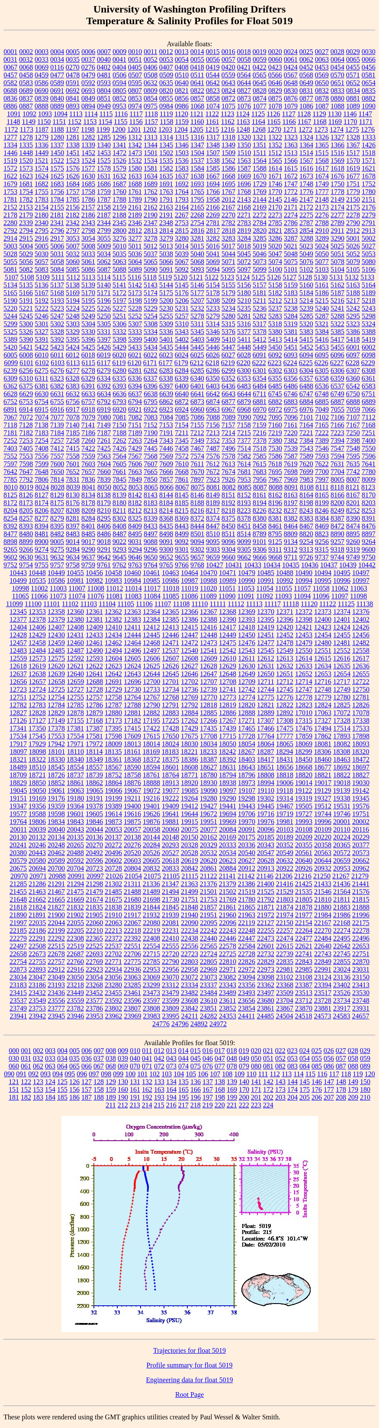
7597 (10, 464)
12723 (18, 689)
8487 (119, 533)
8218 (228, 510)
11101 (51, 603)
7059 (353, 409)
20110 (341, 829)
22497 (18, 946)
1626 (73, 176)
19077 (171, 790)
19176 (56, 798)
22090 (189, 922)
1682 (41, 184)
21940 (189, 915)
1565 (275, 160)
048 (232, 1058)
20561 (303, 852)
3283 (228, 238)
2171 (291, 207)
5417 (337, 339)
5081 (10, 269)
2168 (244, 207)
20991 (76, 876)
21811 (341, 899)
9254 (306, 541)
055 (317, 1058)
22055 (75, 922)
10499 (18, 580)
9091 (166, 541)
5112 (73, 277)
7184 (57, 432)
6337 (150, 378)
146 (317, 1081)
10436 (309, 565)
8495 (135, 533)
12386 (189, 619)
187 (86, 1097)
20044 (94, 829)
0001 (10, 51)
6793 (119, 401)
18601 (170, 767)
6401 (197, 386)
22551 (132, 946)
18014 (151, 743)
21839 (132, 907)
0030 (369, 51)
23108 (303, 977)
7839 (104, 479)
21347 (170, 883)
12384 (151, 619)
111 (263, 1074)
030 (14, 1058)
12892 (284, 712)
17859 (303, 736)
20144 (151, 837)
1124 (242, 114)
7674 (228, 471)
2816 (197, 230)
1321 (260, 137)
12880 (113, 712)
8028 (57, 487)
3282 (213, 238)
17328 (341, 720)
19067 (132, 790)
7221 (306, 432)
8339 (150, 518)
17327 (322, 720)
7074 (41, 417)
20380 (18, 852)
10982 (94, 580)
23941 (18, 1016)
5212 (275, 300)
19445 (265, 806)
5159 (291, 285)
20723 (94, 868)
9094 (197, 541)
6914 (26, 409)
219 (207, 1105)
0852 (119, 98)
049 (244, 1058)
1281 (73, 137)
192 (147, 1097)
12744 (265, 689)
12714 (303, 681)
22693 (94, 953)
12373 (322, 611)
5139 (88, 285)
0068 (26, 67)
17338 (360, 720)
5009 (104, 246)
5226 (104, 308)
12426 (360, 627)
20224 (341, 837)
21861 (227, 907)
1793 (182, 199)
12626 (170, 666)
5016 (213, 246)
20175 (246, 837)
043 (171, 1058)
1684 (73, 184)
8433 (150, 526)
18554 (75, 767)
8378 (244, 518)
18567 (113, 767)
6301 (260, 370)
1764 (182, 191)
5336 (166, 331)
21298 (94, 883)
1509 (228, 152)
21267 (341, 876)
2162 (150, 207)
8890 (337, 533)
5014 (182, 246)
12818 (208, 705)
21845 (170, 907)
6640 (182, 394)
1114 (91, 114)
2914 (10, 238)
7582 (244, 456)
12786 (94, 705)
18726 (56, 775)
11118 (291, 603)
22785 (151, 961)
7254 (41, 440)
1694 (213, 184)
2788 (322, 222)
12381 (94, 619)
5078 (337, 261)
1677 (353, 176)
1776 (306, 191)
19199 (113, 798)
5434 (150, 347)
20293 (170, 845)
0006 (88, 51)
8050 (104, 487)
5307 (135, 324)
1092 (29, 114)
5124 (243, 277)
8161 (260, 495)
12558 (360, 650)
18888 (151, 782)
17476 (303, 728)
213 (135, 1105)
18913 (170, 782)
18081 (322, 743)
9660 (228, 557)
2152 (10, 207)
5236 (260, 308)
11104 (107, 603)
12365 (170, 611)
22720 (170, 953)
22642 (341, 946)
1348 (213, 145)
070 (135, 1066)
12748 (322, 689)
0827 (244, 90)
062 (38, 1066)
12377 (18, 619)
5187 (337, 292)
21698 (151, 899)
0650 (322, 82)
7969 (291, 479)
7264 (150, 440)
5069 (213, 261)
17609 (132, 736)
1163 (243, 121)
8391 (369, 518)
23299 (151, 985)
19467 (284, 806)
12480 (322, 642)
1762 (150, 191)
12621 (75, 666)
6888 (353, 401)
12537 (170, 650)
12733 (151, 689)
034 (62, 1058)
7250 (353, 432)
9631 (41, 557)
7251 (369, 432)
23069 (151, 977)
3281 (197, 238)
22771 (113, 961)
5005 (41, 246)
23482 (189, 992)
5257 (182, 316)
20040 (56, 829)
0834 (353, 90)
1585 (213, 168)
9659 (213, 557)
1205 (196, 129)
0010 (135, 51)
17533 (360, 728)
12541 (208, 650)
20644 (322, 860)
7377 (244, 440)
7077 (57, 417)
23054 (94, 977)
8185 (182, 502)
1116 (121, 114)
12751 (18, 697)
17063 (322, 712)
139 (232, 1081)
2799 (104, 230)
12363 (132, 611)
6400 (182, 386)
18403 (246, 759)
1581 (150, 168)
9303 (213, 549)
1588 (260, 168)
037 (98, 1058)
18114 (94, 751)
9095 (213, 541)
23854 (246, 1008)
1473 (135, 152)
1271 (290, 129)
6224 (290, 362)
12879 (94, 712)
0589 (57, 82)
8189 (213, 502)
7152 (150, 425)
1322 (275, 137)
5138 (73, 285)
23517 (322, 992)
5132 (352, 277)
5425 (88, 347)
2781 (213, 222)
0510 (182, 75)
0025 (306, 51)
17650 (170, 736)
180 (365, 1089)
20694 (37, 868)
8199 (322, 502)
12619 (37, 666)
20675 (18, 868)
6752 (10, 401)
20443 (37, 852)
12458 (37, 642)
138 (220, 1081)
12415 (189, 627)
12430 (56, 635)
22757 (56, 961)
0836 (10, 98)
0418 (197, 67)
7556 (41, 456)
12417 (227, 627)
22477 (303, 938)
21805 (303, 899)
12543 (246, 650)
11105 (125, 603)
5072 (244, 261)
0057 (228, 59)
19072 (152, 790)
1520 (26, 160)
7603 (88, 464)
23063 (132, 977)
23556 (56, 1000)
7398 (353, 440)
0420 (228, 67)
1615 (291, 168)
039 (123, 1058)
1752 (369, 184)
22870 (360, 961)
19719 (284, 813)
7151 (135, 425)
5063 (119, 261)
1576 (73, 168)
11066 (39, 596)
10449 (56, 572)
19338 (341, 798)
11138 (365, 603)
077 (220, 1066)
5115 (119, 277)
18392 (227, 759)
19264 (189, 798)
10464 (189, 572)
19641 (170, 813)
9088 (150, 541)
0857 (197, 98)
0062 (306, 59)
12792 (189, 705)
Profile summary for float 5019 (189, 1365)
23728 (322, 1000)
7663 (135, 471)
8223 (244, 510)
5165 (10, 292)
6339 (182, 378)
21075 (152, 876)
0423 (275, 67)
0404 (119, 67)
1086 (306, 106)
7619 (291, 464)
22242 (208, 930)
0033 (41, 59)
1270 (274, 129)
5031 (57, 254)
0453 (322, 67)
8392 (10, 526)
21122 (208, 876)
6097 (353, 355)
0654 (369, 82)
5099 (260, 269)
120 (370, 1074)
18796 (246, 775)
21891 (37, 915)
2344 (104, 222)
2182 (73, 215)
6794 (135, 401)
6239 (10, 370)
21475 (75, 891)
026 (329, 1050)
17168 (94, 720)
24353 (227, 1016)
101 (142, 1074)
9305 (244, 549)
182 (26, 1097)
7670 (197, 471)
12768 (170, 697)
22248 (246, 930)
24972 (218, 1023)
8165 (322, 495)
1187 (41, 129)
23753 (37, 1008)
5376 (228, 331)
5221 (26, 308)
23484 (208, 992)
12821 (265, 705)
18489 (18, 767)
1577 (88, 168)
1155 (120, 121)
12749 (341, 689)
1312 (135, 137)
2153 (26, 207)
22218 (132, 930)
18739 (94, 775)
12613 (284, 658)
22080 (151, 922)
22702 (113, 953)
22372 (113, 938)
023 (292, 1050)
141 (256, 1081)
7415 (73, 448)
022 (280, 1050)
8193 (244, 502)
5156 (244, 285)
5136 (41, 285)
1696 (244, 184)
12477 (265, 642)
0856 (182, 98)
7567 (135, 456)
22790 (170, 961)
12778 (303, 697)
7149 (104, 425)
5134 (10, 285)
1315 (182, 137)
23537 (18, 1000)
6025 (197, 355)
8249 (337, 510)
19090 (209, 790)
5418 (353, 339)
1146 (350, 114)
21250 (322, 876)
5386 (353, 331)
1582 (166, 168)
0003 (41, 51)
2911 (337, 230)
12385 (170, 619)
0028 (337, 51)
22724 (208, 953)
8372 (197, 518)
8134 (88, 495)
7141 (88, 425)
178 (341, 1089)
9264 (369, 541)
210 (365, 1097)
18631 (227, 767)
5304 (88, 324)
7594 (337, 456)
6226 (321, 362)
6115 (88, 362)
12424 (341, 627)
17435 (208, 728)
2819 (244, 230)
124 (50, 1081)
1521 (41, 160)
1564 (260, 160)
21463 (37, 891)
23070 (170, 977)
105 (191, 1074)
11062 (339, 588)
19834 (56, 821)
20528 (189, 852)
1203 (165, 129)
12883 (170, 712)
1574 (41, 168)
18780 (208, 775)
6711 (259, 394)
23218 (75, 985)
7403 (10, 448)
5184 (306, 292)
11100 (33, 603)
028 (353, 1050)
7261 (104, 440)
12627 (189, 666)
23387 (303, 985)
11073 (57, 596)
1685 (88, 184)
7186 (88, 432)
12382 (113, 619)
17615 (151, 736)
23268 (94, 985)
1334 (10, 145)
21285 (18, 883)
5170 (88, 292)
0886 (10, 106)
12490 (94, 650)
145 (304, 1081)
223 (256, 1105)
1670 (260, 176)
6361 (369, 378)
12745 (284, 689)
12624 (132, 666)
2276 (322, 215)
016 (207, 1050)
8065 (151, 487)
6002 (369, 347)
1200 (118, 129)
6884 (306, 401)
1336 (41, 145)
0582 (10, 82)
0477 (57, 75)
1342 (135, 145)
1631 (104, 176)
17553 (56, 736)
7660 (104, 471)
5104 (337, 269)
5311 (197, 324)
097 (94, 1074)
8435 (166, 526)
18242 (227, 751)
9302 (197, 549)
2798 (88, 230)
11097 (339, 596)
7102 (322, 417)
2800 (119, 230)
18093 (360, 743)
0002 (26, 51)
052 (280, 1058)
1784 (57, 199)
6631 (57, 394)
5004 (26, 246)
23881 (322, 1008)
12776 (284, 697)
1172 (11, 129)
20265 (75, 845)
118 (346, 1074)
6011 (57, 355)
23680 (265, 1000)
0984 (166, 106)
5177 (197, 292)
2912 (353, 230)
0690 (41, 90)
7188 (119, 432)
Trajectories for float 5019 (189, 1350)
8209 (88, 510)
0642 (213, 82)
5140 (104, 285)
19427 (208, 806)
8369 (182, 518)
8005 (337, 479)
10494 (322, 572)
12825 (341, 705)
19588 (37, 813)
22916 (75, 969)
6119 (118, 362)
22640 (322, 946)
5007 (73, 246)
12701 (170, 681)
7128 (26, 425)
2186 (88, 215)
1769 (260, 191)
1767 (228, 191)
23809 (170, 1008)
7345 (182, 440)
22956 (170, 969)
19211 (132, 798)
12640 (75, 673)
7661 (119, 471)
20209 (303, 837)
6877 (228, 401)
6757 (88, 401)
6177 (166, 362)
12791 (170, 705)
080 (256, 1066)
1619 (353, 168)
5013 (166, 246)
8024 (42, 487)
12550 (303, 650)
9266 (26, 549)
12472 (189, 642)
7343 (166, 440)
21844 (151, 907)
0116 (57, 67)
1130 (334, 114)
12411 (132, 627)
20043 (75, 829)
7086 (197, 417)
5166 (26, 292)
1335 (26, 145)
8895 (353, 533)
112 (274, 1074)
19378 (94, 806)
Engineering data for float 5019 (189, 1379)
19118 (284, 790)
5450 (275, 347)
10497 (360, 572)
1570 (353, 160)
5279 (213, 316)
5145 (182, 285)
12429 (37, 635)
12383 (132, 619)
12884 (189, 712)
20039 (37, 829)
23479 (170, 992)
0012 (166, 51)
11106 (144, 603)
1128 (304, 114)
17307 (265, 720)
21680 (132, 899)
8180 (119, 502)
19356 (37, 806)
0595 (135, 82)
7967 (275, 479)
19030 (360, 782)
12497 (151, 650)
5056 (26, 261)
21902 (75, 915)
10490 (303, 572)
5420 (10, 347)
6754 (41, 401)
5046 (260, 254)
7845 (119, 479)
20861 (208, 868)
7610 (182, 464)
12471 (170, 642)
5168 (57, 292)
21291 (56, 883)
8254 (10, 518)
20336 (246, 845)
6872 (182, 401)
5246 (41, 316)
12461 (94, 642)
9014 (73, 541)
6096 (337, 355)
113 (287, 1074)
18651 (265, 767)
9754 (26, 565)
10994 (303, 580)
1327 (337, 137)
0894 (88, 106)
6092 (275, 355)
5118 (150, 277)
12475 (227, 642)
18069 (303, 743)
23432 (37, 992)
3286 (275, 238)
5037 (150, 254)
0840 (57, 98)
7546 (322, 448)
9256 (322, 541)
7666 (166, 471)
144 (292, 1081)
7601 (73, 464)
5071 (228, 261)
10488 (284, 572)
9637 (88, 557)
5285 (306, 316)
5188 (353, 292)
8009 (369, 479)
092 (33, 1074)
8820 (306, 533)
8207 (57, 510)
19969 (227, 821)
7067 (10, 417)
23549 (37, 1000)
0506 (119, 75)
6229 (368, 362)
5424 (73, 347)
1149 (28, 121)
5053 (369, 254)
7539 (291, 448)
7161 (291, 425)
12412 (151, 627)
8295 (104, 518)
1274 (337, 129)
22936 (132, 969)
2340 (41, 222)
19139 (341, 790)
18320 (360, 751)
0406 (150, 67)
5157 (260, 285)
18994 (265, 782)
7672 (213, 471)
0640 (182, 82)
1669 (244, 176)
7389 (322, 440)
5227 (119, 308)
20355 (303, 845)
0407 (166, 67)
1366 (337, 145)
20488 (75, 852)
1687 (119, 184)
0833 (337, 90)
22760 (75, 961)
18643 (246, 767)
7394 (337, 440)
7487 (213, 448)
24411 (246, 1016)
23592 (113, 1000)
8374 (213, 518)
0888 (41, 106)
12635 (341, 666)
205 (304, 1097)
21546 (322, 891)
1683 (57, 184)
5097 (244, 269)
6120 (134, 362)
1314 (166, 137)
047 (220, 1058)
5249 (88, 316)
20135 (75, 837)
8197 (291, 502)
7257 (57, 440)
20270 (94, 845)
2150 (353, 199)
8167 (353, 495)
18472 (360, 759)
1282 (88, 137)
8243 (306, 510)
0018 (244, 51)
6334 (104, 378)
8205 (26, 510)
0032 (26, 59)
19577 (18, 813)
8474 (353, 526)
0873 (244, 98)
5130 (321, 277)
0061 (291, 59)
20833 (170, 868)
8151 (228, 495)
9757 (57, 565)
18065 (284, 743)
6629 (26, 394)
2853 (291, 230)
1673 (306, 176)
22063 (113, 922)
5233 (213, 308)
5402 (182, 339)
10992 (284, 580)
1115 (106, 114)
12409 (94, 627)
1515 (322, 152)
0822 (197, 90)
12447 (189, 635)
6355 (275, 378)
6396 (150, 386)
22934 (113, 969)
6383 (73, 386)
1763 (166, 191)
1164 (258, 121)
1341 (119, 145)
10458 (113, 572)
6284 (182, 370)
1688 (135, 184)
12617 (360, 658)
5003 (10, 246)
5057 (41, 261)
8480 (26, 533)
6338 (166, 378)
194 (171, 1097)
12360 (75, 611)
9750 (369, 557)
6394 (135, 386)
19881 (170, 821)
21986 (341, 915)
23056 (113, 977)
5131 (336, 277)
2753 (182, 222)
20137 (113, 837)
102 (154, 1074)
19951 (208, 821)
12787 (113, 705)
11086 (189, 596)
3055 (104, 238)
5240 (322, 308)
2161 (135, 207)
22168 (341, 922)
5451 (291, 347)
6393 (119, 386)
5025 (337, 246)
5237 (275, 308)
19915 (189, 821)
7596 (369, 456)
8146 (197, 495)
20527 (170, 852)
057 (341, 1058)
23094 (246, 977)
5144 (166, 285)
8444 (197, 526)
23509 (284, 992)
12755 (75, 697)
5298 (369, 316)
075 (195, 1066)
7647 (26, 471)
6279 (104, 370)
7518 (260, 448)
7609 (166, 464)
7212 (197, 432)
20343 (265, 845)
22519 (75, 946)
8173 (26, 502)
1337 (57, 145)
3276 (119, 238)
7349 (197, 440)
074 (183, 1066)
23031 (360, 969)
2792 (10, 230)
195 (183, 1097)
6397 (166, 386)
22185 (18, 930)
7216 (260, 432)
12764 (132, 697)
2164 (182, 207)
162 (147, 1089)
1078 (275, 106)
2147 (306, 199)
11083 (133, 596)
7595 (353, 456)
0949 (104, 106)
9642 (104, 557)
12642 (113, 673)
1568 (322, 160)
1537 (197, 160)
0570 (337, 75)
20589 (56, 860)
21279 (360, 876)
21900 (56, 915)
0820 (166, 90)
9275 (57, 549)
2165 (197, 207)
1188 (57, 129)
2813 (150, 230)
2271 (244, 215)
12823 (303, 705)
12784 (56, 705)
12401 (341, 619)
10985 (151, 580)
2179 (26, 215)
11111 (218, 603)
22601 (265, 946)
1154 (105, 121)
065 (74, 1066)
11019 (189, 588)
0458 (26, 75)
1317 (213, 137)
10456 (94, 572)
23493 (246, 992)
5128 (305, 277)
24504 (284, 1016)
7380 (275, 440)
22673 (37, 953)
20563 (322, 852)
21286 (37, 883)
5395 (73, 339)
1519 (10, 160)
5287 (322, 316)
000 (14, 1050)
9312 (291, 549)
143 (280, 1081)
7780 (369, 471)
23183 (18, 985)
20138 (132, 837)
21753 (208, 899)
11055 (283, 588)
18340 (75, 759)
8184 (166, 502)
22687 (75, 953)
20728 (113, 868)
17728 (246, 736)
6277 (73, 370)
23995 (171, 1016)
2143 (244, 199)
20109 (322, 829)
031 (26, 1058)
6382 (57, 386)
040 (135, 1058)
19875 (132, 821)
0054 (182, 59)
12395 (265, 619)
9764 (150, 565)
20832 (151, 868)
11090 (226, 596)
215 (159, 1105)
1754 (26, 191)
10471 (227, 572)
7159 (260, 425)
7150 (119, 425)
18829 (18, 782)
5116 (134, 277)
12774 (246, 697)
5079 (353, 261)
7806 (41, 479)
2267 (182, 215)
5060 (73, 261)
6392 (104, 386)
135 (183, 1081)
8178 (88, 502)
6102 (42, 362)
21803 (284, 899)
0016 (228, 51)
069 (123, 1066)
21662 (37, 899)
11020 (208, 588)
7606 (135, 464)
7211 (181, 432)
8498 (166, 533)
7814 (57, 479)
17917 (18, 743)
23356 (246, 985)
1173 (26, 129)
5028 (10, 254)
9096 (228, 541)
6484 (260, 386)
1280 (57, 137)
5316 (244, 324)
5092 (182, 269)
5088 (119, 269)
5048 (291, 254)
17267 (227, 720)
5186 (322, 292)
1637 (182, 176)
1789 (135, 199)
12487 (75, 650)
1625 (57, 176)
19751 (360, 813)
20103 (284, 829)
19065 (94, 790)
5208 (213, 300)
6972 (275, 409)
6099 (11, 362)
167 (207, 1089)
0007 (104, 51)
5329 (73, 331)
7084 (166, 417)
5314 (213, 324)
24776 (161, 1023)
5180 (244, 292)
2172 (306, 207)
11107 (162, 603)
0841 (73, 98)
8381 (275, 518)
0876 (291, 98)
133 (159, 1081)
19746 (341, 813)
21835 (94, 907)
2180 (41, 215)
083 (292, 1066)
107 (215, 1074)
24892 (199, 1023)
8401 (88, 526)
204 (292, 1097)
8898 (10, 541)
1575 (57, 168)
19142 (360, 790)
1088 (337, 106)
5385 (337, 331)
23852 (227, 1008)
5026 (353, 246)
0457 (10, 75)
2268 (197, 215)
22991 (322, 969)
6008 (26, 355)
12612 (265, 658)
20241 (18, 845)
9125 (275, 541)
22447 (246, 938)
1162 (227, 121)
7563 (104, 456)
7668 (182, 471)
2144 (260, 199)
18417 (265, 759)
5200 (166, 300)
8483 (73, 533)
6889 (369, 401)
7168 (369, 425)
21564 (341, 891)
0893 (73, 106)
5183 (291, 292)
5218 (369, 300)
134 (171, 1081)
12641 (94, 673)
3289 (322, 238)
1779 (353, 191)
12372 (303, 611)
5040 (197, 254)
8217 (213, 510)
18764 (170, 775)
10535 (37, 580)
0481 (104, 75)
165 (183, 1089)
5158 (275, 285)
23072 (189, 977)
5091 (166, 269)
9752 (10, 565)
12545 (265, 650)
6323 (57, 378)
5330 (88, 331)
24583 (341, 1016)
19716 (265, 813)
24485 (265, 1016)
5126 (274, 277)
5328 (57, 331)
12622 (94, 666)
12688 (94, 681)
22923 (94, 969)
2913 (369, 230)
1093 (45, 114)
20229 (360, 837)
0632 (150, 82)
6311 (41, 378)
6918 (88, 409)
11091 (246, 596)
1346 (182, 145)
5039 (182, 254)
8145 (182, 495)
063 (50, 1066)
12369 (246, 611)
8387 (337, 518)
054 (304, 1058)
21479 (94, 891)
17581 (94, 736)
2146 (291, 199)
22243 (227, 930)
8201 (353, 502)
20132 (37, 837)
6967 (228, 409)
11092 (264, 596)
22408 (151, 938)
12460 (75, 642)
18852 (56, 782)
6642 (213, 394)
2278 (353, 215)
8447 (213, 526)
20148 (170, 837)
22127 (265, 922)
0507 (135, 75)
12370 (265, 611)
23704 (284, 1000)
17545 (37, 736)
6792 (104, 401)
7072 (26, 417)
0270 (73, 67)
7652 (73, 471)
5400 (150, 339)
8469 (322, 526)
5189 (369, 292)
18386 (189, 759)
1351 (260, 145)
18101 (56, 751)
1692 (182, 184)
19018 (341, 782)
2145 (275, 199)
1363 (291, 145)
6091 (260, 355)
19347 (18, 806)
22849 (322, 961)
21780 (246, 899)
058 (353, 1058)
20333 (227, 845)
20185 (265, 837)
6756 (73, 401)
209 (353, 1097)
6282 (150, 370)
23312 (170, 985)
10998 (20, 588)
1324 (306, 137)
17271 (246, 720)
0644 (244, 82)
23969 (132, 1016)
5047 (275, 254)
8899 (26, 541)
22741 (303, 953)
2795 (41, 230)
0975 (150, 106)
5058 (57, 261)
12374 (341, 611)
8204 (10, 510)
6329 (88, 378)
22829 (265, 961)
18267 (246, 751)
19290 (227, 798)
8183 (150, 502)
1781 (10, 199)
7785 (10, 479)
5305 (104, 324)
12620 (56, 666)
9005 (57, 541)
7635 (353, 464)
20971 (38, 876)
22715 (151, 953)
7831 (73, 479)
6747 (306, 394)
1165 (273, 121)
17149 (56, 720)
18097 (18, 751)
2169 (260, 207)
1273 (321, 129)
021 (268, 1050)
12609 (208, 658)
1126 (273, 114)
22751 (360, 953)
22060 (94, 922)
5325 (10, 331)
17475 (284, 728)
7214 (228, 432)
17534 (18, 736)
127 (86, 1081)
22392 (132, 938)
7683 (260, 471)
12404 (18, 627)
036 (86, 1058)
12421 (303, 627)
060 (14, 1066)
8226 (260, 510)
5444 (182, 347)
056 (329, 1058)
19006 (284, 782)
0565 (260, 75)
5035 (119, 254)
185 (62, 1097)
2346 (135, 222)
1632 (119, 176)
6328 (73, 378)
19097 (228, 790)
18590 (132, 767)
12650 (265, 673)
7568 (150, 456)
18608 (189, 767)
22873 (18, 969)
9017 (88, 541)
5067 (182, 261)
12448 (208, 635)
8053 (135, 487)
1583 (182, 168)
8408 (119, 526)
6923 (166, 409)
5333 (135, 331)
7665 (150, 471)
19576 (360, 806)
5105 (353, 269)
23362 (265, 985)
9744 (337, 557)
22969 (208, 969)
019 (244, 1050)
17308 (284, 720)
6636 (119, 394)
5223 (57, 308)
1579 (119, 168)
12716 (322, 681)
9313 (306, 549)
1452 (88, 152)
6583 (369, 386)
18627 (208, 767)
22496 (360, 938)
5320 (306, 324)
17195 (151, 720)
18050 (227, 743)
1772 (291, 191)
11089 (208, 596)
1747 (291, 184)
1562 (228, 160)
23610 (208, 1000)
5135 (26, 285)
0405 (135, 67)
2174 (337, 207)
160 (123, 1089)
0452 (306, 67)
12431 (75, 635)
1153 (89, 121)
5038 (166, 254)
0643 (228, 82)
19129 (322, 790)
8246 (322, 510)
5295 (353, 316)
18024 (170, 743)
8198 (306, 502)
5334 (150, 331)
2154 (41, 207)
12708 (227, 681)
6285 (197, 370)
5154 (213, 285)
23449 (75, 992)
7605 (119, 464)
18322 (37, 759)
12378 (37, 619)
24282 (208, 1016)
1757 (73, 191)
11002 (39, 588)
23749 (18, 1008)
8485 (88, 533)
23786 (94, 1008)
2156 (73, 207)
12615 (322, 658)
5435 (166, 347)
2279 (369, 215)
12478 (284, 642)
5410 (228, 339)
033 (50, 1058)
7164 (306, 425)
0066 (369, 59)
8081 (213, 487)
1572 (10, 168)
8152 (244, 495)
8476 (369, 526)
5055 (10, 261)
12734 (170, 689)
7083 (150, 417)
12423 (322, 627)
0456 (369, 67)
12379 (56, 619)
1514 (306, 152)
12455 (341, 635)
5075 (291, 261)
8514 (244, 533)
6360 (353, 378)
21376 (208, 883)
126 (74, 1081)
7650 (57, 471)
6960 (197, 409)
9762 (119, 565)
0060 (275, 59)
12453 (303, 635)
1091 (14, 114)
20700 (56, 868)
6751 (369, 394)
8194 (260, 502)
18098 (37, 751)
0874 (260, 98)
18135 (113, 751)
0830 (291, 90)
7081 (119, 417)
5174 (150, 292)
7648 (41, 471)
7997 (322, 479)
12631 (265, 666)
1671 (275, 176)
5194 (73, 300)
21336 (151, 883)
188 (98, 1097)
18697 (360, 767)
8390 (353, 518)
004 (62, 1050)
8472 (337, 526)
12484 (37, 650)
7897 (197, 479)
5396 (88, 339)
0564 (244, 75)
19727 (303, 813)
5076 (306, 261)
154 (50, 1089)
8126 (26, 495)
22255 (265, 930)
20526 (151, 852)
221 (232, 1105)
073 (171, 1066)
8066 (166, 487)
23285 (132, 985)
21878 (303, 907)
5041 (213, 254)
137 (207, 1081)
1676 (337, 176)
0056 (213, 59)
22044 (56, 922)
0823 (213, 90)
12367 (208, 611)
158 (98, 1089)
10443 (18, 572)
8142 (135, 495)
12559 (18, 658)
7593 (322, 456)
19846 (94, 821)
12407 (56, 627)
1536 (182, 160)
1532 (135, 160)
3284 (244, 238)
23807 (132, 1008)
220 (220, 1105)
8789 (260, 533)
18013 (132, 743)
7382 (291, 440)
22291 (37, 938)
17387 (94, 728)
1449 (41, 152)
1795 (197, 199)
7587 (291, 456)
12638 (37, 673)
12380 (75, 619)
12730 (132, 689)
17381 (75, 728)
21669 (75, 899)
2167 (228, 207)
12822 (284, 705)
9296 (150, 549)
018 (232, 1050)
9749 (353, 557)
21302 (113, 883)
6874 (213, 401)
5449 (260, 347)
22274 (341, 930)
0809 (150, 90)
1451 (73, 152)
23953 (94, 1016)
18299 (303, 751)
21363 (189, 883)
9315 (322, 549)
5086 (88, 269)
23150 (360, 977)
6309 (10, 378)
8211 (119, 510)
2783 (244, 222)
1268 (259, 129)
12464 (132, 642)
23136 (341, 977)
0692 (73, 90)
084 (304, 1066)
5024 (322, 246)
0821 (182, 90)
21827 (56, 907)
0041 (119, 59)
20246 (37, 845)
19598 (56, 813)
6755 (57, 401)
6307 (353, 370)
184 (50, 1097)
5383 (306, 331)
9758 (73, 565)
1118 (151, 114)
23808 (151, 1008)
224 (268, 1105)
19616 (132, 813)
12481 (341, 642)
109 (239, 1074)
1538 (213, 160)
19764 (18, 821)
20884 (227, 868)
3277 (135, 238)
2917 (57, 238)
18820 (303, 775)
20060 (170, 829)
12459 (56, 642)
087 (341, 1066)
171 (256, 1089)
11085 (170, 596)
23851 (208, 1008)
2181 (57, 215)
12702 (189, 681)
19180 (75, 798)
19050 (37, 790)
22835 (284, 961)
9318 (337, 549)
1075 (228, 106)
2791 (369, 222)
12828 (37, 712)
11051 (226, 588)
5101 (291, 269)
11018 (170, 588)
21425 (303, 883)
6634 (104, 394)
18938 (227, 782)
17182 (132, 720)
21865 (246, 907)
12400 (322, 619)
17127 (37, 720)
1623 (26, 176)
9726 (306, 557)
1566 (291, 160)
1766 (213, 191)
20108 (303, 829)
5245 (26, 316)
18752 (113, 775)
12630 (246, 666)
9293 (119, 549)
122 (26, 1081)
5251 (119, 316)
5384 (322, 331)
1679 (10, 184)
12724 (37, 689)
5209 (228, 300)
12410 (113, 627)
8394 (41, 526)
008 (111, 1050)
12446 (170, 635)
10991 (265, 580)
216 (171, 1105)
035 (74, 1058)
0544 (213, 75)
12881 (132, 712)
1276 (368, 129)
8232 (275, 510)
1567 (306, 160)
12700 (151, 681)
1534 (150, 160)
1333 (369, 137)
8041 (89, 487)
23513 (303, 992)
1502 (166, 152)
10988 (208, 580)
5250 (104, 316)
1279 (41, 137)
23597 (151, 1000)
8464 (291, 526)
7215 (244, 432)
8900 (41, 541)
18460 (322, 759)
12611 (246, 658)
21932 (151, 915)
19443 (246, 806)
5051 (337, 254)
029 (365, 1050)
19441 (227, 806)
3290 (337, 238)
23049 (56, 977)
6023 (166, 355)
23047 (37, 977)
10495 (341, 572)
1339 (88, 145)
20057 (132, 829)
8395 (57, 526)
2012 (228, 199)
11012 (114, 588)
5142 (135, 285)
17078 (360, 712)
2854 (306, 230)
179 (353, 1089)
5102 (306, 269)
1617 (322, 168)
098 (106, 1074)
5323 (353, 324)
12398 (303, 619)
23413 (360, 985)
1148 (13, 121)
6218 (212, 362)
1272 (305, 129)
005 (74, 1050)
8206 (41, 510)
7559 (88, 456)
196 (195, 1097)
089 (365, 1066)
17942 (56, 743)
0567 (291, 75)
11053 (246, 588)
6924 (182, 409)
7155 (197, 425)
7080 (104, 417)
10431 (233, 565)
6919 (104, 409)
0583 (26, 82)
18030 (189, 743)
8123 (368, 487)
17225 (170, 720)
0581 (369, 75)
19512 (322, 806)
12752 (37, 697)
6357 (306, 378)
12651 (284, 673)
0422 (260, 67)
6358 (322, 378)
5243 (369, 308)
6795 (150, 401)
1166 (288, 121)
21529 (284, 891)
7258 (73, 440)
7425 (104, 448)
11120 (309, 603)
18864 (113, 782)
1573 (26, 168)
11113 (254, 603)
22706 (132, 953)
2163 (166, 207)
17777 (284, 736)
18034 (208, 743)
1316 (197, 137)
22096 (227, 922)
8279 (57, 518)
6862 (166, 401)
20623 (227, 860)
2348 (166, 222)
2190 (150, 215)
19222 (170, 798)
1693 (197, 184)
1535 (166, 160)
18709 (18, 775)
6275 (41, 370)
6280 (119, 370)
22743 (322, 953)
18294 (284, 751)
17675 (189, 736)
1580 (135, 168)
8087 (260, 487)
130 (123, 1081)
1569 (337, 160)
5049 (306, 254)
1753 (10, 191)
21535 (303, 891)
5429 (119, 347)
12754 (56, 697)
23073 (208, 977)
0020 (275, 51)
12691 (113, 681)
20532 (208, 852)
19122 (303, 790)
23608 (189, 1000)
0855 (166, 98)
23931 (360, 1008)
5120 (180, 277)
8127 (41, 495)
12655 (360, 673)
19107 (247, 790)
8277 (41, 518)
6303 (291, 370)
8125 (10, 495)
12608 (189, 658)
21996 (360, 915)
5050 (322, 254)
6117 (103, 362)
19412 (189, 806)
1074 (213, 106)
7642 (10, 471)
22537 (113, 946)
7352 (213, 440)
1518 (369, 152)
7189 (135, 432)
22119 (246, 922)
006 (86, 1050)
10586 (56, 580)
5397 (104, 339)
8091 (291, 487)
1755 (41, 191)
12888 (246, 712)
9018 (104, 541)
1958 (213, 199)
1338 (73, 145)
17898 (360, 736)
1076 (244, 106)
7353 (228, 440)
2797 (73, 230)
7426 (119, 448)
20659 (341, 860)
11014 (133, 588)
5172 (119, 292)
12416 (208, 627)
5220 (10, 308)
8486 (104, 533)
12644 (151, 673)
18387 (208, 759)
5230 (166, 308)
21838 (113, 907)
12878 (75, 712)
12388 (208, 619)
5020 (275, 246)
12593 (94, 658)
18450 (303, 759)
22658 (18, 953)
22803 (189, 961)
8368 (166, 518)
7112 (368, 417)
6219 (228, 362)
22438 (189, 938)
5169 (73, 292)
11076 (95, 596)
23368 (284, 985)
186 (74, 1097)
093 (45, 1074)
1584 (197, 168)
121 (14, 1081)
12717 (341, 681)
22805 (208, 961)
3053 (73, 238)
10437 (328, 565)
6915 (41, 409)
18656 (284, 767)
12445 (151, 635)
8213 (150, 510)
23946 (75, 1016)
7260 (88, 440)
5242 (353, 308)
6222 (259, 362)
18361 (113, 759)
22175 (360, 922)
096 (82, 1074)
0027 (322, 51)
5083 (41, 269)
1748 (306, 184)
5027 (369, 246)
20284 (151, 845)
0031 (10, 59)
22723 (189, 953)
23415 (18, 992)
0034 (57, 59)
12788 (132, 705)
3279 (166, 238)
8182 (135, 502)
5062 (104, 261)
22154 (303, 922)
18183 (170, 751)
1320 (244, 137)
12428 (18, 635)
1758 (88, 191)
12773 (227, 697)
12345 (18, 611)
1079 (291, 106)
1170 (350, 121)
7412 (57, 448)
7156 (213, 425)
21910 (113, 915)
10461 (151, 572)
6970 (260, 409)
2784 (260, 222)
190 (123, 1097)
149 (353, 1081)
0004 (57, 51)
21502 (227, 891)
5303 (73, 324)
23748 (360, 1000)
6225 (306, 362)
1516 (337, 152)
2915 (26, 238)
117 (334, 1074)
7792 (26, 479)
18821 (322, 775)
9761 (104, 565)
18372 (151, 759)
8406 (104, 526)
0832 (322, 90)
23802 (113, 1008)
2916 (41, 238)
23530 (360, 992)
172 (268, 1089)
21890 (18, 915)
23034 (18, 977)
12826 (360, 705)
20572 (341, 852)
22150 (284, 922)
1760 (119, 191)
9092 (182, 541)
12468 (151, 642)
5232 (197, 308)
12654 (341, 673)
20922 (284, 868)
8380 (260, 518)
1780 (369, 191)
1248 (243, 129)
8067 (182, 487)
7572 (182, 456)
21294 (75, 883)
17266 (208, 720)
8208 (73, 510)
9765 (166, 565)
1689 (150, 184)
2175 (353, 207)
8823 (322, 533)
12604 (113, 658)
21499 (189, 891)
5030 (41, 254)
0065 (353, 59)
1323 (291, 137)
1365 (322, 145)
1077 (260, 106)
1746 (275, 184)
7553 (26, 456)
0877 (306, 98)
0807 (135, 90)
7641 (369, 464)
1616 (306, 168)
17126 (18, 720)
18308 (341, 751)
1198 (87, 129)
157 (86, 1089)
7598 (26, 464)
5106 (369, 269)
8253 (369, 510)
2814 (166, 230)
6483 (244, 386)
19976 (265, 821)
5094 (213, 269)
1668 (228, 176)
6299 (228, 370)
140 (244, 1081)
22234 (189, 930)
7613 (228, 464)
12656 (18, 681)
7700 (322, 471)
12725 (56, 689)
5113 (88, 277)
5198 (135, 300)
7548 (353, 448)
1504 (197, 152)
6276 (57, 370)
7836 (88, 479)
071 (147, 1066)
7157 (228, 425)
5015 (197, 246)
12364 (151, 611)
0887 (26, 106)
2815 (182, 230)
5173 (135, 292)
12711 (265, 681)
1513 (291, 152)
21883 (341, 907)
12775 (265, 697)
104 (178, 1074)
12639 (56, 673)
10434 (271, 565)
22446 (227, 938)
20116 (360, 829)
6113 (73, 362)
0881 (353, 98)
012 (159, 1050)
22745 (341, 953)
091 (21, 1074)
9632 (57, 557)
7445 (150, 448)
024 (304, 1050)
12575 (56, 658)
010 (135, 1050)
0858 (213, 98)
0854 (150, 98)
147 (329, 1081)
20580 (37, 860)
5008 (88, 246)
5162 (337, 285)
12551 (322, 650)
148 (341, 1081)
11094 (302, 596)
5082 (26, 269)
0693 (88, 90)
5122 (211, 277)
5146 (197, 285)
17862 (322, 736)
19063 (75, 790)
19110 (265, 790)
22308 (75, 938)
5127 (289, 277)
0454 (337, 67)
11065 (20, 596)
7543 (306, 448)
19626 (151, 813)
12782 (18, 705)
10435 (290, 565)
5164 (369, 285)
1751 (353, 184)
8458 (260, 526)
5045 (244, 254)
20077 (208, 829)
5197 (119, 300)
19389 (113, 806)
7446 (166, 448)
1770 (275, 191)
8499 (182, 533)
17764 (265, 736)
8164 (306, 495)
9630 (26, 557)
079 (244, 1066)
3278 (150, 238)
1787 (104, 199)
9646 (135, 557)
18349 (94, 759)
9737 (322, 557)
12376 (360, 611)
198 (220, 1097)
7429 (135, 448)
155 (62, 1089)
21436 (341, 883)
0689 (26, 90)
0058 (244, 59)
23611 (227, 1000)
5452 (306, 347)
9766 (182, 565)
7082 (135, 417)
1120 (181, 114)
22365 (94, 938)
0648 (291, 82)
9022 (119, 541)
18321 (18, 759)
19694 (227, 813)
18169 (151, 751)
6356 (291, 378)
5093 (197, 269)
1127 (288, 114)
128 (98, 1081)
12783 (37, 705)
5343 (182, 331)
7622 (322, 464)
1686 (104, 184)
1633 (135, 176)
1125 (258, 114)
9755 (41, 565)
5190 (10, 300)
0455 (353, 67)
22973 (265, 969)
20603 (132, 860)
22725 (227, 953)
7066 (369, 409)
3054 (88, 238)
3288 (306, 238)
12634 (322, 666)
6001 (353, 347)
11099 (14, 603)
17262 (189, 720)
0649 (306, 82)
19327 (322, 798)
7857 (166, 479)
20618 (170, 860)
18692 (341, 767)
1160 (197, 121)
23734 (341, 1000)
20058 (151, 829)
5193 (57, 300)
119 (358, 1074)
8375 (228, 518)
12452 (284, 635)
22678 (56, 953)
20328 (189, 845)
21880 (322, 907)
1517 (353, 152)
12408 (75, 627)
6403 (213, 386)
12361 (94, 611)
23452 (94, 992)
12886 (227, 712)
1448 (26, 152)
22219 (151, 930)
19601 (75, 813)
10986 (170, 580)
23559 (75, 1000)
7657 (88, 471)
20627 (246, 860)
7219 (275, 432)
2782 (228, 222)
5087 (104, 269)
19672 (208, 813)
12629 (227, 666)
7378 (260, 440)
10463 (170, 572)
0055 (197, 59)
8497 (150, 533)
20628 (265, 860)
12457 (18, 642)
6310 (26, 378)
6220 (244, 362)
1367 (353, 145)
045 (195, 1058)
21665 (56, 899)
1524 (88, 160)
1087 (322, 106)
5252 (135, 316)
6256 (26, 370)
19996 (322, 821)
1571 (369, 160)
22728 (246, 953)
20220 (322, 837)
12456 (360, 635)
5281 (244, 316)
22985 (303, 969)
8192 (228, 502)
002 (38, 1050)
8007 (353, 479)
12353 (37, 611)
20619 (189, 860)
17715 (227, 736)
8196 (275, 502)
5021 (291, 246)
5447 (228, 347)
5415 (306, 339)
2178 (10, 215)
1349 (228, 145)
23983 (152, 1016)
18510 (37, 767)
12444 (132, 635)
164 (171, 1089)
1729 (260, 184)
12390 (227, 619)
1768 (244, 191)
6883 (291, 401)
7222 (322, 432)
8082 (229, 487)
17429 (189, 728)
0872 (228, 98)
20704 (75, 868)
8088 (276, 487)
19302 (265, 798)
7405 (26, 448)
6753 (26, 401)
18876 (132, 782)
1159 (182, 121)
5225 (88, 308)
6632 (73, 394)
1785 (73, 199)
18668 (303, 767)
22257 (284, 930)
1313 (150, 137)
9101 (260, 541)
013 (171, 1050)
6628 (10, 394)
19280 (208, 798)
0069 (41, 67)
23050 (75, 977)
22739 (284, 953)
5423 (57, 347)
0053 (166, 59)
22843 (303, 961)
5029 (26, 254)
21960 (227, 915)
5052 (353, 254)
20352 (284, 845)
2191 (166, 215)
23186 (37, 985)
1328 (353, 137)
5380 (275, 331)
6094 (306, 355)
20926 (303, 868)
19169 (37, 798)
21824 (37, 907)
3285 (260, 238)
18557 (94, 767)
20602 (113, 860)
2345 (119, 222)
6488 (306, 386)
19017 (322, 782)
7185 (73, 432)
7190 (150, 432)
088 (353, 1066)
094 (57, 1074)
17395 (113, 728)
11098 (358, 596)
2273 (275, 215)
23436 (56, 992)
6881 (260, 401)
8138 (104, 495)
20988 (57, 876)
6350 (213, 378)
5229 (150, 308)
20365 (341, 845)
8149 (213, 495)
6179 (181, 362)
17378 (56, 728)
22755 (37, 961)
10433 (252, 565)
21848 (189, 907)
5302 (57, 324)
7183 (41, 432)
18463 (341, 759)
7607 (150, 464)
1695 (228, 184)
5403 (197, 339)
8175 (57, 502)
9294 (135, 549)
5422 (41, 347)
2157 (88, 207)
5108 (27, 277)
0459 (41, 75)
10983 (113, 580)
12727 (75, 689)
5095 (228, 269)
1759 (104, 191)
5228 (135, 308)
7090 (244, 417)
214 (147, 1105)
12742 (246, 689)
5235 (244, 308)
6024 (182, 355)
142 (268, 1081)
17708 (208, 736)
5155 (228, 285)
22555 (170, 946)
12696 (132, 681)
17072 (341, 712)
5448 (244, 347)
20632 (284, 860)
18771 (189, 775)
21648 (18, 899)
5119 (165, 277)
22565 (208, 946)
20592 (75, 860)
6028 (244, 355)
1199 (103, 129)
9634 (73, 557)
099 (118, 1074)
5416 (322, 339)
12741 (227, 689)
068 (111, 1066)
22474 (284, 938)
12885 (208, 712)
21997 (18, 922)
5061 (88, 261)
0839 (41, 98)
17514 (341, 728)
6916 (57, 409)
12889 (265, 712)
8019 (26, 487)
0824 (228, 90)
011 (147, 1050)
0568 (306, 75)
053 (292, 1058)
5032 (73, 254)
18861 (75, 782)
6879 (244, 401)
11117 (272, 603)
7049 (322, 409)
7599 (41, 464)
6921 (135, 409)
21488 (132, 891)
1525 (104, 160)
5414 (291, 339)
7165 (322, 425)
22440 (208, 938)
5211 (259, 300)
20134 (56, 837)
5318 (275, 324)
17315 (303, 720)
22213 (113, 930)
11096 (320, 596)
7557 (57, 456)
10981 (75, 580)
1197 (72, 129)
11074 (76, 596)
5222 (41, 308)
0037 (88, 59)
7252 (10, 440)
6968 (244, 409)
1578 (104, 168)
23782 (75, 1008)
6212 (197, 362)
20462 (56, 852)
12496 (132, 650)
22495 (341, 938)
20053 (113, 829)
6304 (306, 370)
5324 (369, 324)
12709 (246, 681)
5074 (275, 261)
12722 (360, 681)
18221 (189, 751)
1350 (244, 145)
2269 (213, 215)
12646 (189, 673)
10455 (75, 572)
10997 (360, 580)
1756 (57, 191)
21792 (265, 899)
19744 (322, 813)
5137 (57, 285)
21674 (94, 899)
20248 (56, 845)
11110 (199, 603)
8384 (322, 518)
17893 (341, 736)
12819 (227, 705)
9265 (10, 549)
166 (195, 1089)
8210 (104, 510)
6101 (26, 362)
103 (166, 1074)
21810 (322, 899)
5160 (306, 285)
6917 (73, 409)
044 (183, 1058)
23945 (56, 1016)
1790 (150, 199)
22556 (189, 946)
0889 (57, 106)
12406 (37, 627)
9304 (228, 549)
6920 (119, 409)
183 (38, 1097)
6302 (275, 370)
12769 (189, 697)
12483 (18, 650)
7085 (182, 417)
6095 (322, 355)
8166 (337, 495)
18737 (75, 775)
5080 (369, 261)
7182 (26, 432)
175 (304, 1089)
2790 (353, 222)
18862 (94, 782)
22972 (246, 969)
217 (183, 1105)
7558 (73, 456)
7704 (337, 471)
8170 (369, 495)
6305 (322, 370)
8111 (322, 487)
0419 (213, 67)
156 (74, 1089)
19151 (18, 798)
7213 (213, 432)
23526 (341, 992)
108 (227, 1074)
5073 (260, 261)
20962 (360, 868)
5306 (119, 324)
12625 (151, 666)
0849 (88, 98)
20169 (227, 837)
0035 (73, 59)
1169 (335, 121)
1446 (10, 152)
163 (159, 1089)
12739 (208, 689)
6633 (88, 394)
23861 (265, 1008)
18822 (341, 775)
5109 (43, 277)
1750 (337, 184)
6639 (166, 394)
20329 (208, 845)
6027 (228, 355)
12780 (341, 697)
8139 (119, 495)
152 (26, 1089)
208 (341, 1097)
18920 (189, 782)
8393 (26, 526)
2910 (322, 230)
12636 (360, 666)
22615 (284, 946)
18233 (208, 751)
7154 (182, 425)
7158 (244, 425)
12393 (246, 619)
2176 (369, 207)
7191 (166, 432)
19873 (113, 821)
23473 (151, 992)
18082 (341, 743)
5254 (150, 316)
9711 (290, 557)
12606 (151, 658)
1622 (10, 176)
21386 (246, 883)
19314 (284, 798)
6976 (306, 409)
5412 (260, 339)
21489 (151, 891)
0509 (166, 75)
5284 (291, 316)
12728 (94, 689)
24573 (322, 1016)
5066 (166, 261)
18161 (132, 751)
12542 (227, 650)
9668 (275, 557)
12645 (170, 673)
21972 (265, 915)
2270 (228, 215)
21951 (208, 915)
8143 (150, 495)
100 (130, 1074)
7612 (213, 464)
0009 (119, 51)
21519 (246, 891)
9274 (41, 549)
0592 (88, 82)
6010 (41, 355)
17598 (113, 736)
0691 (57, 90)
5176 (182, 292)
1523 (73, 160)
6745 (275, 394)
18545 (56, 767)
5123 (227, 277)
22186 (37, 930)
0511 (197, 75)
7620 (306, 464)
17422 (151, 728)
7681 (244, 471)
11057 (302, 588)
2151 (369, 199)
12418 (246, 627)
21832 (75, 907)
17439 (227, 728)
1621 (369, 168)
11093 (283, 596)
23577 (94, 1000)
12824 (322, 705)
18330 (56, 759)
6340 (197, 378)
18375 (170, 759)
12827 (18, 712)
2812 (135, 230)
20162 (208, 837)
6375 (26, 386)
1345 (166, 145)
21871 (265, 907)
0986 (182, 106)
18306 (322, 751)
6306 (337, 370)
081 (268, 1066)
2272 (260, 215)
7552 (10, 456)
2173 (322, 207)
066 (86, 1066)
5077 (322, 261)
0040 (104, 59)
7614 (244, 464)
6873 (197, 401)
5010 (119, 246)
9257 (337, 541)
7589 (306, 456)
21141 (227, 876)
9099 (244, 541)
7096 (291, 417)
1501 (150, 152)
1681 (26, 184)
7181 (10, 432)
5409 (213, 339)
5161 (322, 285)
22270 (322, 930)
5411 (244, 339)
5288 (337, 316)
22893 (37, 969)
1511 (259, 152)
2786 (291, 222)
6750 (353, 394)
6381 (41, 386)
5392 (57, 339)
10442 (367, 565)
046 (207, 1058)
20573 (360, 852)
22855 (341, 961)
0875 (275, 98)
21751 (189, 899)
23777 (56, 1008)
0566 (275, 75)
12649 (246, 673)
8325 (135, 518)
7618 (275, 464)
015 (195, 1050)
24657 (360, 1016)
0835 (369, 90)
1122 (212, 114)
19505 (303, 806)
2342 (73, 222)
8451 (244, 526)
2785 (275, 222)
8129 (57, 495)
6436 (228, 386)
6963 (213, 409)
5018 (244, 246)
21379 (227, 883)
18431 (284, 759)
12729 (113, 689)
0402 (104, 67)
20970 (19, 876)
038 (111, 1058)
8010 (11, 487)
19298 (246, 798)
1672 (291, 176)
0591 (73, 82)
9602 (10, 557)
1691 (166, 184)
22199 (56, 930)
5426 (104, 347)
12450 (246, 635)
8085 (244, 487)
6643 (228, 394)
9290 (88, 549)
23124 (322, 977)
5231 (182, 308)
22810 (227, 961)
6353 (244, 378)
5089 (135, 269)
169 (232, 1089)
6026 (213, 355)
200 (244, 1097)
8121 (353, 487)
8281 (73, 518)
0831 (306, 90)
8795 (275, 533)
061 (26, 1066)
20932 (322, 868)
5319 (291, 324)
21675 (113, 899)
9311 (275, 549)
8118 (337, 487)
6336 (135, 378)
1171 (365, 121)
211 (111, 1105)
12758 (113, 697)
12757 (94, 697)
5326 (26, 331)
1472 (119, 152)
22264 (303, 930)
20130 (18, 837)
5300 (26, 324)
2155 (57, 207)
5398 (119, 339)
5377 (244, 331)
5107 (12, 277)
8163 (291, 495)
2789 (337, 222)
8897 (369, 533)
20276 (132, 845)
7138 (41, 425)
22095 (208, 922)
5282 (260, 316)
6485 (275, 386)
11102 (70, 603)
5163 (353, 285)
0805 (119, 90)
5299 (10, 324)
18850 (37, 782)
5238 (291, 308)
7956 (260, 479)
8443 (182, 526)
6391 (88, 386)
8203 (369, 502)
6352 (228, 378)
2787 (306, 222)
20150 (189, 837)
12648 (227, 673)
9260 (353, 541)
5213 (291, 300)
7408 (41, 448)
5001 (353, 238)
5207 (197, 300)
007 (98, 1050)
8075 (198, 487)
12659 (75, 681)
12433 (94, 635)
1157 (151, 121)
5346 (213, 331)
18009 (113, 743)
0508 (150, 75)
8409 (135, 526)
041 (147, 1058)
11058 (320, 588)
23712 (303, 1000)
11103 (88, 603)
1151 (59, 121)
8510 (213, 533)
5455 (337, 347)
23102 (284, 977)
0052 (150, 59)
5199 (150, 300)
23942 (37, 1016)
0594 (119, 82)
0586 (41, 82)
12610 (227, 658)
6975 (291, 409)
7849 (135, 479)
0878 (322, 98)
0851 (104, 98)
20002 (360, 821)
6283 (166, 370)
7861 (182, 479)
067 (98, 1066)
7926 (228, 479)
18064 (265, 743)
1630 (88, 176)
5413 (275, 339)
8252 (353, 510)
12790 (151, 705)
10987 (189, 580)
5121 (196, 277)
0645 (260, 82)
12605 (132, 658)
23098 (265, 977)
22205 (75, 930)
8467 (306, 526)
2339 (26, 222)
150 (365, 1081)
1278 (26, 137)
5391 (41, 339)
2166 (213, 207)
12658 (56, 681)
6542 (353, 386)
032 (38, 1058)
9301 (182, 549)
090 (9, 1074)
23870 (303, 1008)
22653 (360, 946)
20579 (18, 860)
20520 (132, 852)
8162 (275, 495)
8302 (119, 518)
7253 (26, 440)
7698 (291, 471)
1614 (275, 168)
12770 (208, 697)
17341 (18, 728)
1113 (76, 114)
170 (244, 1089)
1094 (60, 114)
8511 (228, 533)
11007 (76, 588)
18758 (132, 775)
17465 (246, 728)
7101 (306, 417)
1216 (227, 129)
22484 (322, 938)
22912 (56, 969)
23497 (265, 992)
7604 (104, 464)
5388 (369, 331)
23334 (189, 985)
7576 (213, 456)
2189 (135, 215)
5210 (244, 300)
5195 (88, 300)
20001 (341, 821)
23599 (170, 1000)
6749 (337, 394)
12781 (360, 697)
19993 (303, 821)
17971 (75, 743)
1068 (197, 106)
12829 (56, 712)
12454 (322, 635)
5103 (322, 269)
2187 (104, 215)
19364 (75, 806)
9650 (150, 557)
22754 (18, 961)
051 (268, 1058)
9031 (135, 541)
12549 (284, 650)
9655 (182, 557)
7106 (337, 417)
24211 (189, 1016)
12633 (303, 666)
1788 (119, 199)
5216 (337, 300)
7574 (197, 456)
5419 (369, 339)
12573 (37, 658)
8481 (41, 533)
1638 (197, 176)
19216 (151, 798)
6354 (260, 378)
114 (298, 1074)
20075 (189, 829)
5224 (73, 308)
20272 (113, 845)
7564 (119, 456)
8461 (275, 526)
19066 (113, 790)
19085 (190, 790)
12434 (113, 635)
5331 (104, 331)
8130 (73, 495)
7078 (73, 417)
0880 (337, 98)
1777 (322, 191)
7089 (228, 417)
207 (329, 1097)
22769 (94, 961)
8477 (10, 533)
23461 (132, 992)
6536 (322, 386)
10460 (132, 572)
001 (26, 1050)
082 (280, 1066)
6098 (369, 355)
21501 (208, 891)
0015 (213, 51)
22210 (94, 930)
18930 (208, 782)
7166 (337, 425)
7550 (369, 448)
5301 (41, 324)
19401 (151, 806)
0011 (150, 51)
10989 (227, 580)
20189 (284, 837)
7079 (88, 417)
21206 (283, 876)
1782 (26, 199)
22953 (151, 969)
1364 (306, 145)
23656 (246, 1000)
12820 (246, 705)
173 (280, 1089)
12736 (189, 689)
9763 (135, 565)
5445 (197, 347)
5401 (166, 339)
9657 (197, 557)
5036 (135, 254)
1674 (322, 176)
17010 (303, 712)
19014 (303, 782)
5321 (322, 324)
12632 (284, 666)
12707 (208, 681)
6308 (369, 370)
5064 (135, 261)
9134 (291, 541)
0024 (291, 51)
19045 (18, 790)
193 (159, 1097)
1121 (196, 114)
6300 (244, 370)
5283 (275, 316)
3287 (291, 238)
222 (244, 1105)
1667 (213, 176)
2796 (57, 230)
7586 (275, 456)
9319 (353, 549)
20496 (113, 852)
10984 (132, 580)
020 (256, 1050)
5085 (73, 269)
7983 (306, 479)
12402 (360, 619)
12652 (303, 673)
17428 (170, 728)
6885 (322, 401)
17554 (75, 736)
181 (14, 1097)
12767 (151, 697)
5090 (150, 269)
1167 (304, 121)
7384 (306, 440)
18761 (151, 775)
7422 (88, 448)
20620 (208, 860)
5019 (260, 246)
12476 (246, 642)
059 (365, 1058)
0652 (353, 82)
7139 (57, 425)
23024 (341, 969)
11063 (358, 588)
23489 (227, 992)
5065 (150, 261)
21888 (360, 907)
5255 (166, 316)
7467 (197, 448)
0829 (275, 90)
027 (341, 1050)
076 (207, 1066)
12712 (284, 681)
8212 (135, 510)
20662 (360, 860)
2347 (150, 222)
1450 (57, 152)
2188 (119, 215)
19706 (246, 813)
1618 (337, 168)
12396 (284, 619)
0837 (26, 98)
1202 (150, 129)
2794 (26, 230)
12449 (227, 635)
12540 (189, 650)
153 (38, 1089)
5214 (306, 300)
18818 (284, 775)
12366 (189, 611)
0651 (337, 82)
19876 (151, 821)
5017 (228, 246)
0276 (88, 67)
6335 (119, 378)
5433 (135, 347)
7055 (337, 409)
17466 (265, 728)
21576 (360, 891)
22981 (284, 969)
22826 (246, 961)
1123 (227, 114)
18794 (227, 775)
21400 (265, 883)
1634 (150, 176)
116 (322, 1074)
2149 (337, 199)
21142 (246, 876)
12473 (208, 642)
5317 (260, 324)
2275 (306, 215)
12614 (303, 658)
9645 (119, 557)
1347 (197, 145)
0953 (119, 106)
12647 (208, 673)
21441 (360, 883)
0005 (73, 51)
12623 (113, 666)
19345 (360, 798)
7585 (260, 456)
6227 (337, 362)
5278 (197, 316)
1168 (319, 121)
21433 (322, 883)
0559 (228, 75)
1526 (119, 160)
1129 (319, 114)
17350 (37, 728)
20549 (284, 852)
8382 (291, 518)
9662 (244, 557)
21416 (284, 883)
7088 (213, 417)
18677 (322, 767)
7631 (337, 464)
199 (232, 1097)
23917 (341, 1008)
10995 (322, 580)
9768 (197, 565)
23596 (132, 1000)
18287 (265, 751)
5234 (228, 308)
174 (292, 1089)
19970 (246, 821)
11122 (327, 603)
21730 (170, 899)
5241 (337, 308)
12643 (132, 673)
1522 (57, 160)
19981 (284, 821)
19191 (94, 798)
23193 (56, 985)
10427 (214, 565)
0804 (104, 90)
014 (183, 1050)
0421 (244, 67)
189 (111, 1097)
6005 (10, 355)
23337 (208, 985)
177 (329, 1089)
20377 (360, 845)
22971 (227, 969)
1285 (104, 137)
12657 (37, 681)
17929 (37, 743)
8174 (41, 502)
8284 (88, 518)
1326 (322, 137)
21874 (284, 907)
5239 (306, 308)
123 (38, 1081)
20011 (18, 829)
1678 (369, 176)
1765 (197, 191)
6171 (150, 362)
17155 (75, 720)
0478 (73, 75)
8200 (337, 502)
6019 (104, 355)
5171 (104, 292)
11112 (236, 603)
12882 (151, 712)
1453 (104, 152)
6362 (10, 386)
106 (203, 1074)
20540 (246, 852)
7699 (306, 471)
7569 (166, 456)
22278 (360, 930)
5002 (369, 238)
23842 (189, 1008)
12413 (170, 627)
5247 (57, 316)
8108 (307, 487)
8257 (26, 518)
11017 (152, 588)
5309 (166, 324)
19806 (37, 821)
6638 (150, 394)
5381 (291, 331)
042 (159, 1058)
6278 (88, 370)
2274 (291, 215)
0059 (260, 59)
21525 (265, 891)
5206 (182, 300)
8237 (291, 510)
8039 (73, 487)
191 (135, 1097)
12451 (265, 635)
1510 (244, 152)
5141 (119, 285)
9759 (88, 565)
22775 (132, 961)
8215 (182, 510)
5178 (213, 292)
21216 (303, 876)
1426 (369, 145)
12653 (322, 673)
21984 (322, 915)
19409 (170, 806)
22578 (227, 946)
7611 (197, 464)
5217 (353, 300)
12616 (341, 658)
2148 (322, 199)
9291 (104, 549)
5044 (228, 254)
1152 (74, 121)
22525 (94, 946)
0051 (135, 59)
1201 (134, 129)
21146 (265, 876)
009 (123, 1050)
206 (317, 1097)
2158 (104, 207)
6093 (291, 355)
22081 (170, 922)
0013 (182, 51)
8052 (120, 487)
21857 (208, 907)
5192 (41, 300)
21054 (133, 876)
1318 (228, 137)
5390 (26, 339)
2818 (228, 230)
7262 (119, 440)
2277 (337, 215)
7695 (275, 471)
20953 (341, 868)
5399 (135, 339)
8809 (291, 533)
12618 (18, 666)
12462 (113, 642)
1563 (244, 160)
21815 (360, 899)
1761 (135, 191)
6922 (150, 409)
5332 (119, 331)
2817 (213, 230)
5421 (26, 347)
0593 (104, 82)
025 (317, 1050)
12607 (170, 658)
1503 (182, 152)
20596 (94, 860)
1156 (135, 121)
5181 (260, 292)
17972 (94, 743)
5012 (150, 246)
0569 (322, 75)
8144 (166, 495)
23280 (113, 985)
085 (317, 1066)
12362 (113, 611)
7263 (135, 440)
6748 (322, 394)
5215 (322, 300)
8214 (166, 510)
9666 (260, 557)
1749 (322, 184)
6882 (275, 401)
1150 (44, 121)
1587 (244, 168)
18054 (246, 743)
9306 (260, 549)
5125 (258, 277)
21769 (227, 899)
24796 (180, 1023)
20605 (151, 860)
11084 (151, 596)
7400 (369, 440)
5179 (228, 292)
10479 (246, 572)
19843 (75, 821)
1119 (166, 114)
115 (310, 1074)
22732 (265, 953)
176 (317, 1089)
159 (111, 1089)
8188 (197, 502)
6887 (337, 401)
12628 (208, 666)
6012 (73, 355)
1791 (166, 199)
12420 (284, 627)
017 (220, 1050)
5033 (88, 254)
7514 (244, 448)
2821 (275, 230)
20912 (246, 868)
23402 (341, 985)
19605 (94, 813)
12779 (322, 697)
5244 (10, 316)
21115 (189, 876)
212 (123, 1105)
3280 (182, 238)
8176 (73, 502)
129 (111, 1081)
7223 (337, 432)
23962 (113, 1016)
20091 (246, 829)
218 (195, 1105)
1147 (365, 114)
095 (69, 1074)
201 (256, 1097)
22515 (56, 946)
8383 (306, 518)
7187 (104, 432)
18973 (246, 782)
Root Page (189, 1394)
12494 (113, 650)
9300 (166, 549)
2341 (57, 222)
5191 (26, 300)
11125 (346, 603)
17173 (113, 720)
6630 (41, 394)
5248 (73, 316)
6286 (213, 370)
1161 (212, 121)
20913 (265, 868)
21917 (132, 915)
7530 (275, 448)
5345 (197, 331)
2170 (275, 207)
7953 (244, 479)
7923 (213, 479)
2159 (119, 207)
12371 (284, 611)
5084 (57, 269)
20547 (265, 852)
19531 (341, 806)
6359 (337, 378)
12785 (75, 705)
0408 (182, 67)
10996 (341, 580)
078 (232, 1066)
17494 (322, 728)
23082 (227, 977)
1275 (352, 129)
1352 (275, 145)
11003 (58, 588)
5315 (228, 324)
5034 (104, 254)
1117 (136, 114)
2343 (88, 222)
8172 (10, 502)
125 (62, 1081)
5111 (58, 277)
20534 (227, 852)
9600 (369, 549)
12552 (341, 650)
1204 (181, 129)
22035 (37, 922)
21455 (18, 891)
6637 (135, 394)
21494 (170, 891)
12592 (75, 658)
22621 (303, 946)
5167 (41, 292)
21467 (56, 891)
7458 (182, 448)
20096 (265, 829)
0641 (197, 82)
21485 (113, 891)
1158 (166, 121)
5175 (166, 292)
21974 (284, 915)
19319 (303, 798)
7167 (353, 425)
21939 (170, 915)
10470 (208, 572)
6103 (57, 362)
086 (329, 1066)
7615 (260, 464)
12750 (360, 689)
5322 (337, 324)
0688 (10, 90)
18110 (75, 751)
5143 (150, 285)
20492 (94, 852)
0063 (322, 59)
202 (268, 1097)
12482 (360, 642)
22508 (37, 946)
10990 (246, 580)
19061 (56, 790)
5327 (41, 331)
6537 (337, 386)
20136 (94, 837)
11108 (181, 603)
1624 (41, 176)
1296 (119, 137)
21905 (94, 915)
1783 (41, 199)
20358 (322, 845)
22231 (170, 930)
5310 (182, 324)
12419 (265, 627)
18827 (360, 775)
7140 (73, 425)
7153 (166, 425)
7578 (228, 456)
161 (135, 1089)
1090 (369, 106)
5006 (57, 246)
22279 (18, 938)
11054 (264, 588)
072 (159, 1066)
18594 (151, 767)
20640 (303, 860)
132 (147, 1081)
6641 (197, 394)
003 (50, 1050)
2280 (10, 222)
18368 (132, 759)
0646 (275, 82)
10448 (37, 572)
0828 (260, 90)
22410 (170, 938)
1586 (228, 168)
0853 (135, 98)
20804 (132, 868)
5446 (213, 347)
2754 (197, 222)
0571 (353, 75)
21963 (246, 915)
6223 (275, 362)
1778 (337, 191)
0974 (135, 106)
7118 (10, 425)
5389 (10, 339)
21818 (18, 907)
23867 (284, 1008)
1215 (212, 129)
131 (135, 1081)
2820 (260, 230)
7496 (228, 448)
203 (280, 1097)
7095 (275, 417)
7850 (150, 479)
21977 (303, 915)
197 (207, 1097)
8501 (197, 533)
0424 (291, 67)
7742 (353, 471)
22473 (265, 938)
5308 (150, 324)
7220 (291, 432)
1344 (150, 145)
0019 (260, 51)
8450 (228, 526)
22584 (246, 946)
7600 (57, 464)
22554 (151, 946)
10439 (348, 565)
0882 (369, 98)
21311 (132, 883)
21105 (171, 876)
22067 (132, 922)
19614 (113, 813)
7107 (353, 417)
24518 (303, 1016)
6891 (10, 409)
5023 (306, 246)
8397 (73, 526)
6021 (135, 355)
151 (14, 1089)
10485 (265, 572)
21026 (114, 876)
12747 (303, 689)
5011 (134, 246)
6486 (291, 386)
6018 (88, 355)
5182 (275, 292)
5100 (275, 269)
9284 (73, 549)
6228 (353, 362)
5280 (228, 316)
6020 (119, 355)
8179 (104, 502)
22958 (189, 969)
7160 (275, 425)
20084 (227, 829)
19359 (56, 806)
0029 (353, 51)
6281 (135, 370)
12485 (56, 650)
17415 (132, 728)
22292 (56, 938)
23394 (322, 985)
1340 (104, 145)
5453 (322, 347)
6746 (291, 394)
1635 (166, 176)
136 (195, 1081)
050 (256, 1058)
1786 (88, 199)
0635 (166, 82)
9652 (166, 557)
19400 (132, 806)
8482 (57, 533)
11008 (95, 588)
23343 (227, 985)
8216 (197, 510)
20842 (189, 868)
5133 (367, 277)
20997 (95, 876)
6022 (150, 355)
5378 (260, 331)
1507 (213, 152)
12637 (18, 673)
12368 (227, 611)
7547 (337, 448)
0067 (10, 67)
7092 (260, 417)
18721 (37, 775)
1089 (353, 106)
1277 (10, 137)
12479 (303, 642)
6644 (244, 394)
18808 (265, 775)
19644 (189, 813)
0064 (337, 59)
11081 (114, 596)
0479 (88, 75)
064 (62, 1066)
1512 (275, 152)
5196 (104, 300)
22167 (322, 922)
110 (251, 1074)
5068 (197, 261)
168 (220, 1089)
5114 (103, 277)
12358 (56, 611)
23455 (113, 992)
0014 (197, 51)
